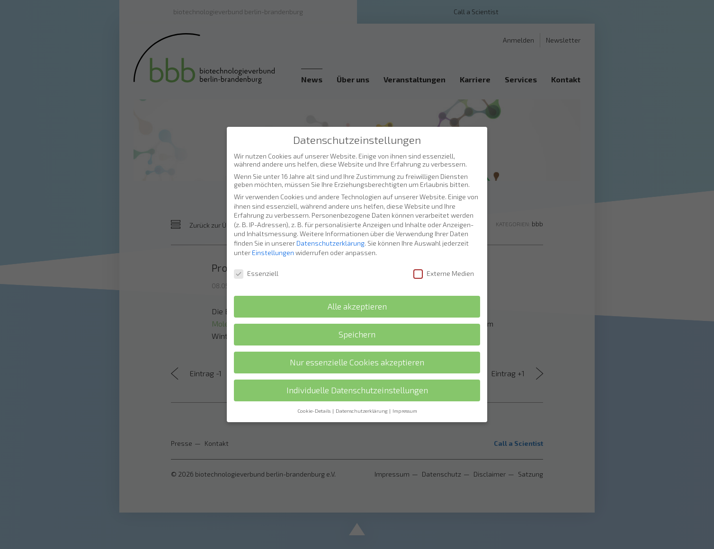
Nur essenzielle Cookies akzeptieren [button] (357, 342)
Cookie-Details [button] (314, 391)
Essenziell (256, 254)
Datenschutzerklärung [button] (362, 391)
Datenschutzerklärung (330, 223)
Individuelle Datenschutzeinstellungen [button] (357, 370)
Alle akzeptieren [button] (357, 287)
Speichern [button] (357, 314)
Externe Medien (443, 254)
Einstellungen (273, 233)
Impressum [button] (405, 391)
